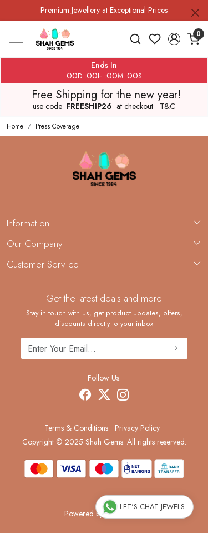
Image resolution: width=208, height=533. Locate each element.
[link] (135, 39)
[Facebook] (85, 396)
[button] (174, 39)
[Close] (195, 13)
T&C (167, 107)
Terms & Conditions (76, 427)
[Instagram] (123, 396)
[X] (104, 396)
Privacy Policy (137, 427)
